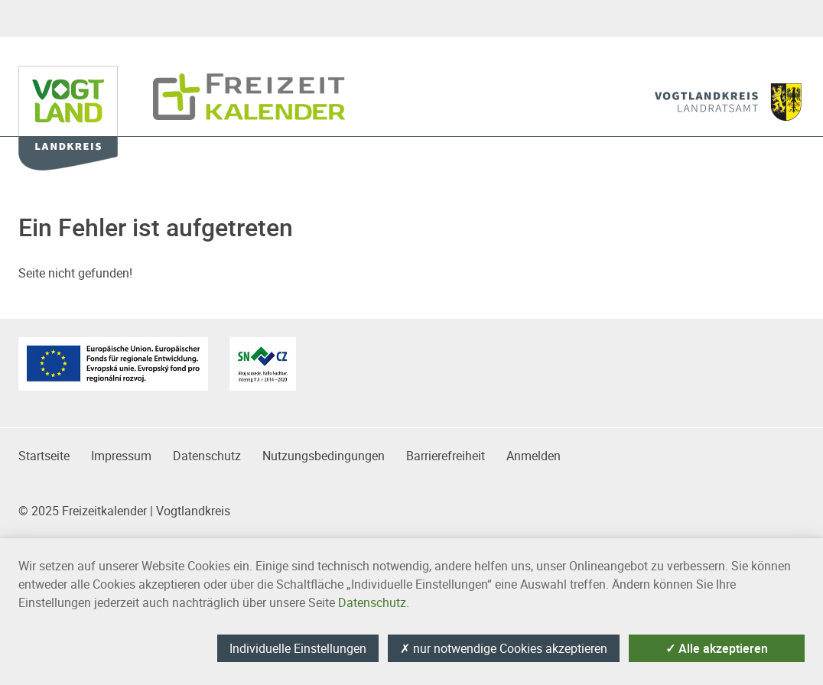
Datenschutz (207, 455)
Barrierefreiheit (445, 455)
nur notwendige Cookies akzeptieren (503, 648)
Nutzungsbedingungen (323, 455)
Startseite (44, 455)
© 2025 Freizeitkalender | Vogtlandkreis (124, 510)
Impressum (121, 455)
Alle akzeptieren (716, 648)
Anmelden (533, 455)
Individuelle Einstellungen (297, 648)
